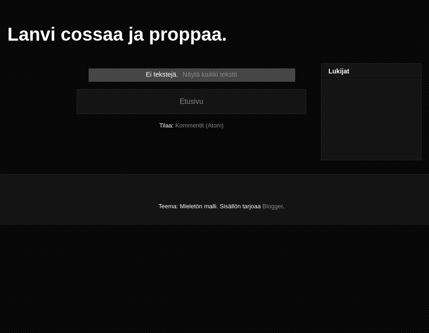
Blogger (272, 206)
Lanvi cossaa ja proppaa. (117, 34)
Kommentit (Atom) (199, 125)
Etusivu (191, 101)
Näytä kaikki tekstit (210, 74)
